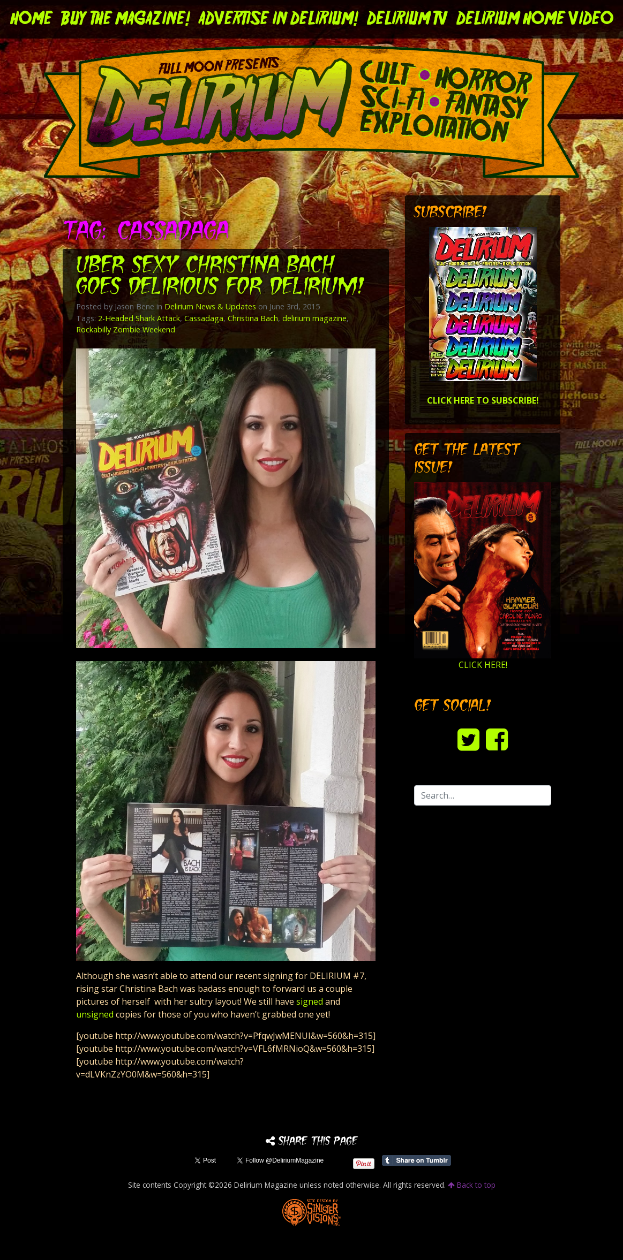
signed (309, 1001)
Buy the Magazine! (125, 19)
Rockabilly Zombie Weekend (125, 329)
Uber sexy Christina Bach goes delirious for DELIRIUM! (220, 277)
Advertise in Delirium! (278, 19)
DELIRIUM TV (407, 19)
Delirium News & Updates (210, 306)
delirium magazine (314, 318)
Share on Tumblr (416, 1160)
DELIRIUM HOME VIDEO (534, 19)
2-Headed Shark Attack (139, 318)
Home (31, 19)
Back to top (472, 1185)
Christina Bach (253, 318)
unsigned (96, 1014)
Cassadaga (203, 318)
